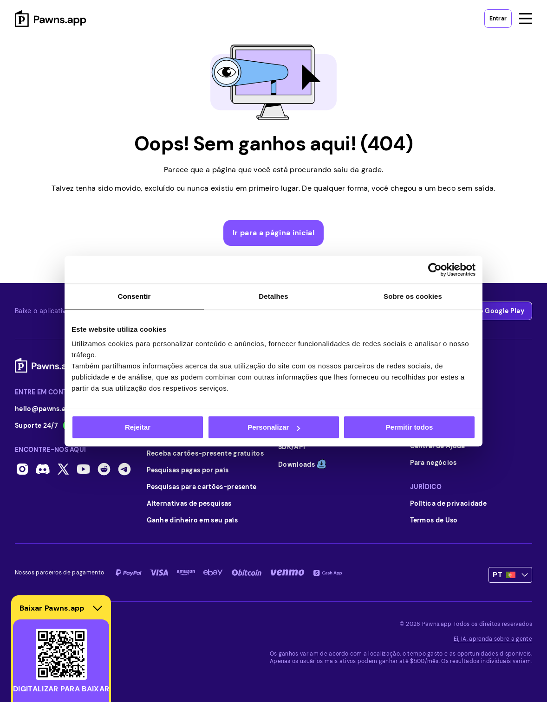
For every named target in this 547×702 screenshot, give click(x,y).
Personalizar (273, 427)
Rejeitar (137, 427)
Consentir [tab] (134, 296)
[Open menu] (525, 18)
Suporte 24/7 (48, 425)
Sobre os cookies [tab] (413, 296)
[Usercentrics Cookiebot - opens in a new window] (434, 270)
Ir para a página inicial (273, 233)
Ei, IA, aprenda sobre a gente (493, 639)
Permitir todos (409, 427)
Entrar (498, 18)
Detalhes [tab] (273, 296)
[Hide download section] (97, 608)
